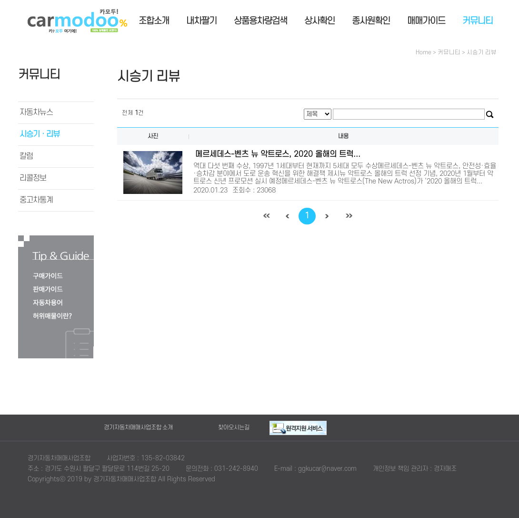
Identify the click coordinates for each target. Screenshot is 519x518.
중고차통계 (36, 200)
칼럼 (26, 156)
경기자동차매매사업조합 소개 (138, 427)
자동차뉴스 (36, 112)
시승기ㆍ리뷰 (40, 134)
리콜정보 (33, 178)
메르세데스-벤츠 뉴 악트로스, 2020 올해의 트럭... (277, 154)
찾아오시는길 (234, 427)
